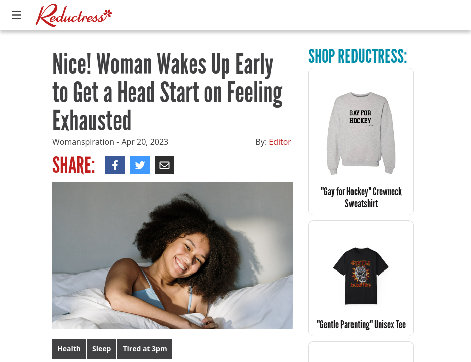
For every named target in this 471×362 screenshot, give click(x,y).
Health (69, 348)
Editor (280, 141)
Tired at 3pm (145, 348)
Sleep (101, 348)
